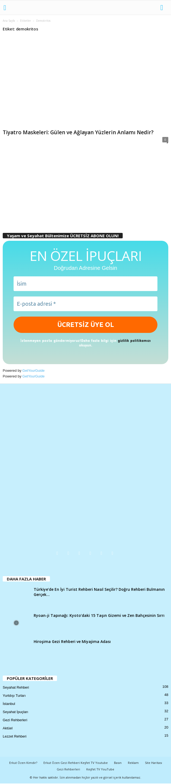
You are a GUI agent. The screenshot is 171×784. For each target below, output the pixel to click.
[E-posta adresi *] (85, 303)
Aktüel (7, 728)
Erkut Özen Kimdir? (23, 763)
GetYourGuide (33, 370)
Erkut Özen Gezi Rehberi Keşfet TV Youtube (75, 763)
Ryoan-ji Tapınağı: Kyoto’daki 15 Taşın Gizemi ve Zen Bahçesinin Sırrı (99, 615)
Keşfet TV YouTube (100, 769)
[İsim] (85, 283)
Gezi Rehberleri (15, 720)
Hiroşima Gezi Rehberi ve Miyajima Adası (72, 641)
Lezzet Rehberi (14, 736)
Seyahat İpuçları (15, 712)
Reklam (133, 763)
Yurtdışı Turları (14, 696)
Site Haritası (153, 763)
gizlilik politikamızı (134, 340)
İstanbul (9, 704)
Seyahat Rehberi (16, 687)
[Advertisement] (85, 187)
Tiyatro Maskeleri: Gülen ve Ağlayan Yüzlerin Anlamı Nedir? (78, 132)
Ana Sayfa (9, 21)
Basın (118, 763)
